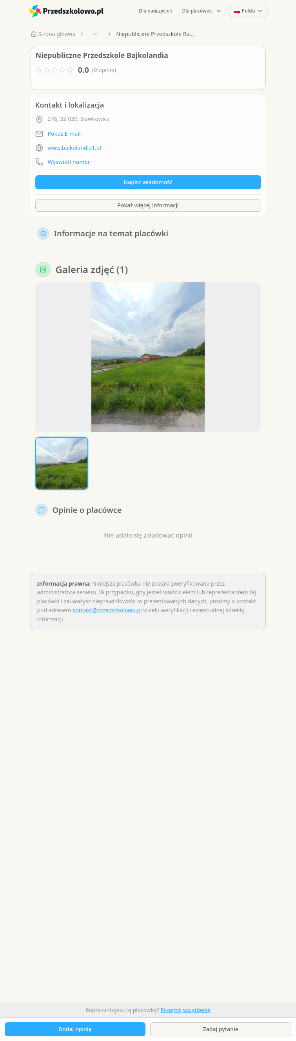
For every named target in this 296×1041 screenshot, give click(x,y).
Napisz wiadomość (147, 182)
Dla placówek (202, 10)
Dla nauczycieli (155, 10)
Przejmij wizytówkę (186, 1010)
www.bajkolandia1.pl (74, 147)
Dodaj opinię (74, 1029)
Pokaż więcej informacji (147, 205)
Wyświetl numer (69, 161)
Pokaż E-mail (64, 133)
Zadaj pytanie (220, 1029)
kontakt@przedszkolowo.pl (107, 610)
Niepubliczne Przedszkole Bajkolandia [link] (155, 34)
